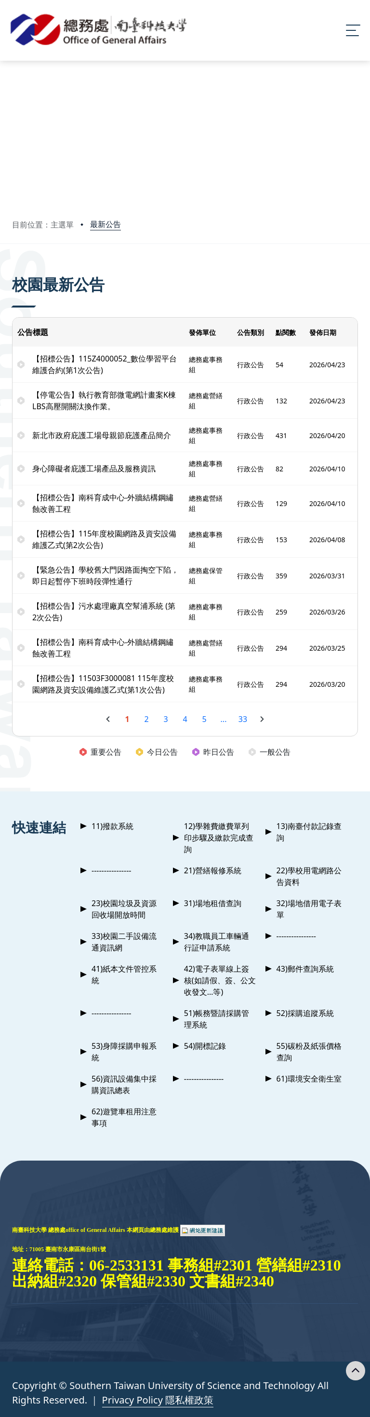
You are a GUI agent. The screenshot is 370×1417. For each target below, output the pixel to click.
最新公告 (105, 224)
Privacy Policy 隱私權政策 (157, 1399)
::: (14, 271)
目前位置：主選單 (43, 224)
